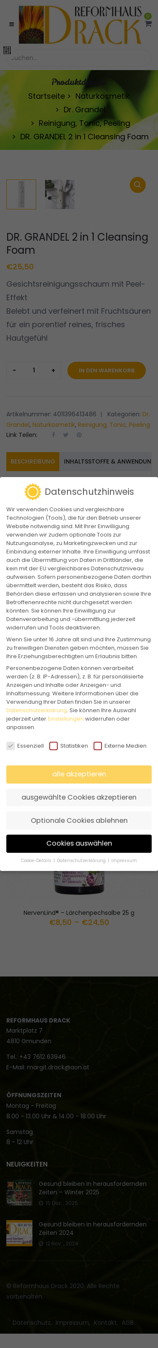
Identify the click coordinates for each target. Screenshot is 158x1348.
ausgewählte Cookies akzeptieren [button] (79, 797)
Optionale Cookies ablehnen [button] (79, 820)
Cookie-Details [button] (37, 860)
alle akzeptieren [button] (79, 774)
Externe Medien (120, 746)
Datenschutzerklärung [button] (82, 860)
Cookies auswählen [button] (79, 843)
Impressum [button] (124, 860)
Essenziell (25, 746)
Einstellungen (66, 719)
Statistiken (68, 746)
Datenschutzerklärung (36, 710)
